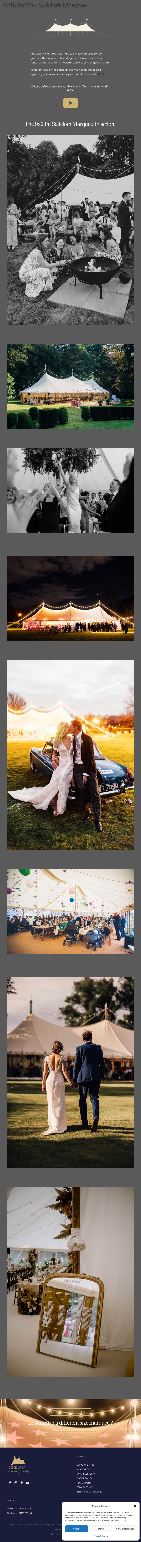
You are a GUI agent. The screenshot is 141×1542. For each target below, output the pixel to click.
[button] (135, 1506)
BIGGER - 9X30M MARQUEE (70, 1435)
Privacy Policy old (101, 1536)
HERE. (101, 74)
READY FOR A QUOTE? (70, 1412)
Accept (76, 1528)
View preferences (125, 1528)
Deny (101, 1528)
